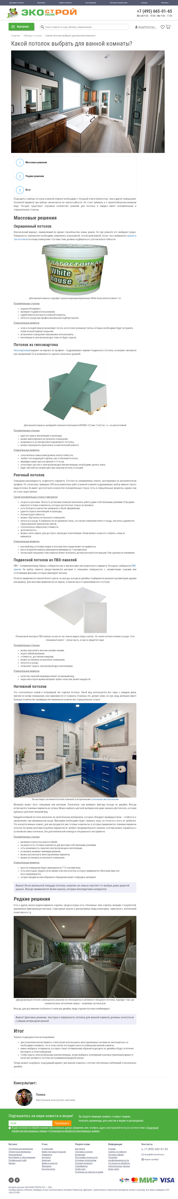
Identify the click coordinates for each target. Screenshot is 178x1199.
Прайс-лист (80, 1169)
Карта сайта (113, 1169)
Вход (141, 27)
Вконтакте (11, 1180)
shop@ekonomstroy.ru (153, 1154)
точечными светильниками (105, 799)
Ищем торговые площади (54, 1151)
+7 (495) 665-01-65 (154, 11)
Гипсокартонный (22, 350)
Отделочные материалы (20, 1151)
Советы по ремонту (117, 1151)
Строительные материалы (21, 1149)
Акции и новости (65, 3)
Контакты (164, 3)
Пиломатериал (15, 1154)
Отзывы (144, 3)
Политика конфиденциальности (118, 1159)
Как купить (80, 1149)
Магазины (41, 3)
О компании (47, 1149)
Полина (40, 1094)
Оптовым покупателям (118, 3)
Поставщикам (90, 3)
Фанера (12, 1163)
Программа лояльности (86, 1157)
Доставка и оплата (16, 3)
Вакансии (46, 1160)
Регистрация (151, 27)
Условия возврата (84, 1163)
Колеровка (80, 1154)
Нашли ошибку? (150, 1159)
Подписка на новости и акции (89, 1172)
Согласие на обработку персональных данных (119, 1164)
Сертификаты (81, 1166)
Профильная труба (17, 1160)
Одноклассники (17, 1180)
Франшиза (46, 1166)
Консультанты (48, 1169)
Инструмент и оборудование (22, 1157)
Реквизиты (47, 1154)
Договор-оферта (116, 1154)
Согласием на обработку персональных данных (75, 1131)
